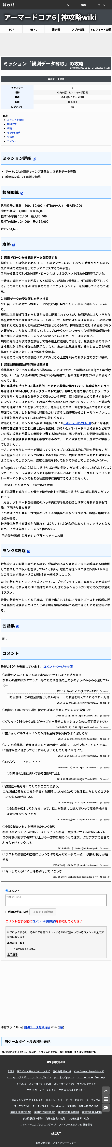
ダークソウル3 (40, 1106)
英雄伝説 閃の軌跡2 (20, 1112)
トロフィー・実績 (100, 29)
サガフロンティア (86, 1083)
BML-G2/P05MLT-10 (77, 423)
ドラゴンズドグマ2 (64, 1077)
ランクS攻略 (13, 132)
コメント (12, 141)
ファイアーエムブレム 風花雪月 (75, 1124)
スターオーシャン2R (40, 1083)
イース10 (21, 1083)
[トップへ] (106, 1090)
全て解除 (12, 954)
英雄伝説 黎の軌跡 (33, 1118)
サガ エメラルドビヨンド (72, 1089)
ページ (101, 5)
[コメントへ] (106, 1107)
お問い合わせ (43, 1142)
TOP (11, 29)
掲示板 (56, 29)
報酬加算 (12, 124)
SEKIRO (71, 1106)
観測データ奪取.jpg (35, 1027)
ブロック (105, 691)
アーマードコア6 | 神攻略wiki (50, 17)
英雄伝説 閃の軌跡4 (68, 1112)
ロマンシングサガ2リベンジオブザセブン (29, 1077)
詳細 (61, 1027)
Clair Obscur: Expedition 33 (89, 1071)
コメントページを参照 (58, 666)
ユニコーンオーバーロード (91, 1077)
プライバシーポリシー (65, 1142)
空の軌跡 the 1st (62, 1071)
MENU (33, 29)
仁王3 (11, 1071)
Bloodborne (57, 1106)
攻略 (9, 128)
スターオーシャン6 (64, 1083)
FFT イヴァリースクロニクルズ (33, 1071)
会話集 (10, 136)
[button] (71, 5)
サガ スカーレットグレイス (41, 1089)
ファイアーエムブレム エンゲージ (38, 1124)
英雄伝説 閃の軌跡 (88, 1106)
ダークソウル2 (21, 1106)
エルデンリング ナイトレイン (27, 1099)
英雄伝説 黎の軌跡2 (56, 1118)
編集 (83, 5)
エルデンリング (54, 1099)
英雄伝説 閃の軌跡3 (44, 1112)
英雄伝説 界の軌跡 (79, 1118)
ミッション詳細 (15, 119)
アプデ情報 (78, 29)
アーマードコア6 (74, 1099)
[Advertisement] (56, 44)
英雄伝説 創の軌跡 (92, 1112)
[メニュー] (106, 1099)
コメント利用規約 (44, 921)
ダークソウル (93, 1099)
